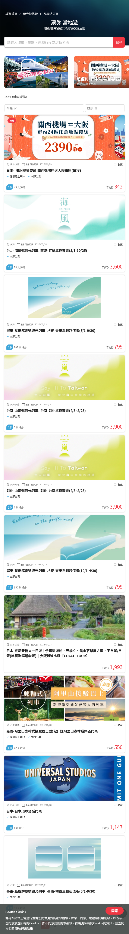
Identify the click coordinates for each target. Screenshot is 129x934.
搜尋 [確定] (119, 42)
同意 (114, 910)
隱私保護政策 (24, 928)
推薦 (12, 120)
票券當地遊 (30, 14)
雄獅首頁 (11, 14)
